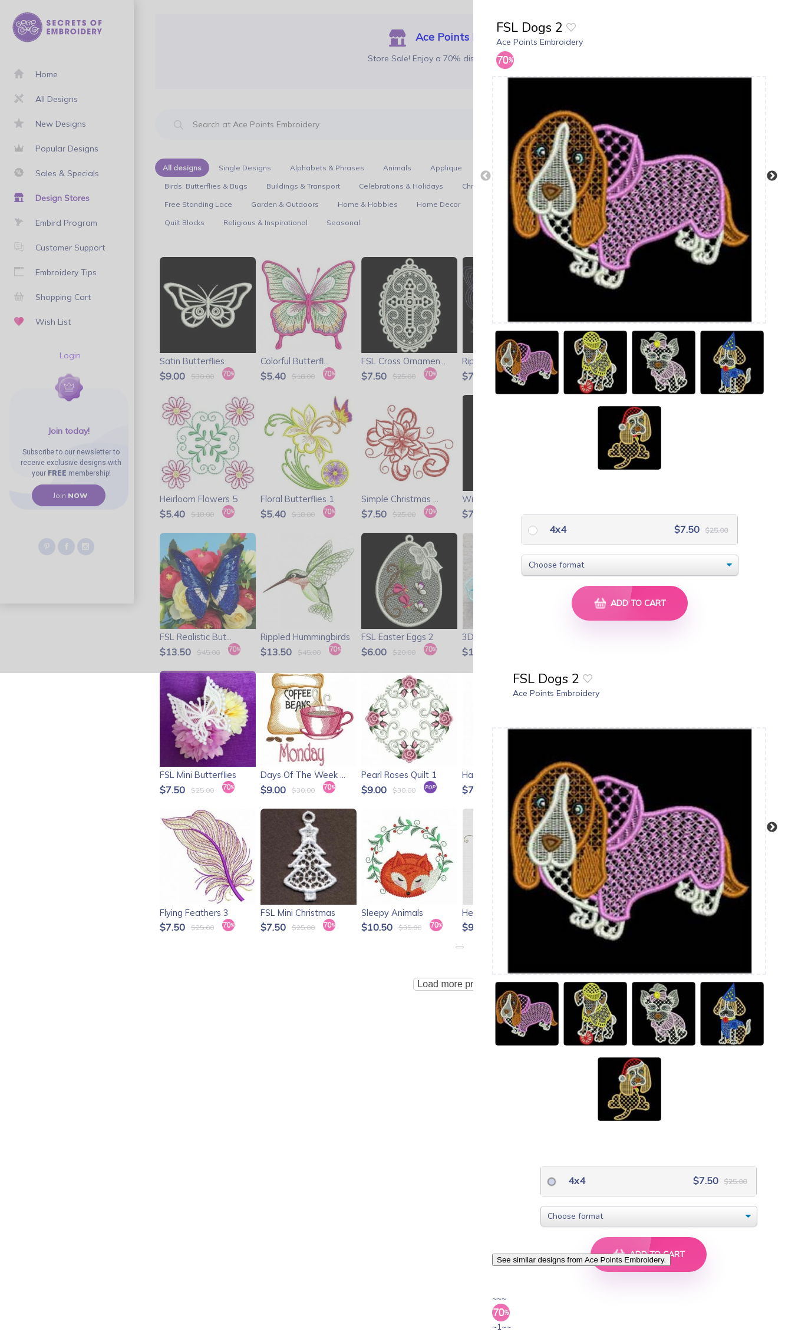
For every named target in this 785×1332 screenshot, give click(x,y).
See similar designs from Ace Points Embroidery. (581, 1259)
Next (772, 176)
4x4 (556, 529)
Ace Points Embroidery (539, 42)
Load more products (459, 984)
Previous (486, 176)
